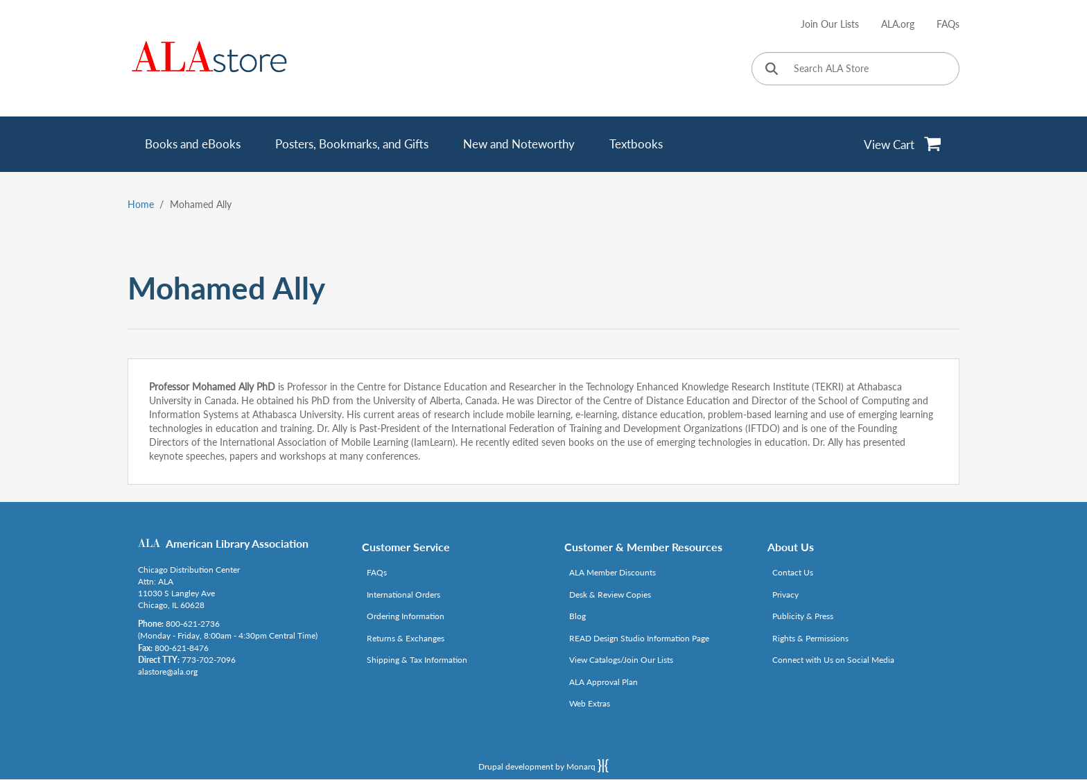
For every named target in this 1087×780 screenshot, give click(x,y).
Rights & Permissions (810, 638)
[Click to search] (771, 69)
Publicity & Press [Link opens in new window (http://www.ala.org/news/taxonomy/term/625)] (802, 616)
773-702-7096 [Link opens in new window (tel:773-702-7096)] (209, 660)
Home (141, 204)
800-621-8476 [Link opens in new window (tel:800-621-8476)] (182, 648)
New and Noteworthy (519, 144)
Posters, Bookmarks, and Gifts (351, 144)
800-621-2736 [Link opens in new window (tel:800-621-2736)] (193, 623)
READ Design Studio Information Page (639, 638)
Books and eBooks (193, 144)
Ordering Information (405, 616)
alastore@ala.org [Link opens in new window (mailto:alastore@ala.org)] (168, 671)
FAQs (948, 24)
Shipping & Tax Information (417, 660)
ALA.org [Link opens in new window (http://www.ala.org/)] (897, 24)
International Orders (403, 594)
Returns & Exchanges (405, 638)
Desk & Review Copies (610, 594)
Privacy (785, 594)
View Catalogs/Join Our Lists (621, 660)
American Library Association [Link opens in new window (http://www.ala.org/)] (237, 543)
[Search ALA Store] (855, 68)
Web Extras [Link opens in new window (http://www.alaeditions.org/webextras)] (589, 703)
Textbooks (636, 144)
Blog (577, 616)
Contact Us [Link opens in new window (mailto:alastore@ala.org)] (792, 572)
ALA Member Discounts (612, 572)
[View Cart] (903, 144)
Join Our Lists (830, 24)
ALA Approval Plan (603, 682)
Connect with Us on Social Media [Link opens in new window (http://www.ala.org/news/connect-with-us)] (833, 660)
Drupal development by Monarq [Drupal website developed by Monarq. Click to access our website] (543, 765)
